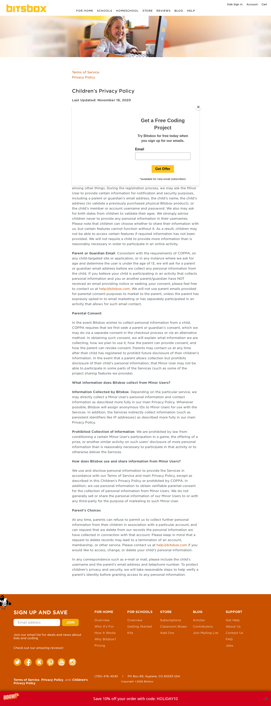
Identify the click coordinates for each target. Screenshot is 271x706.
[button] (135, 698)
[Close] (198, 107)
